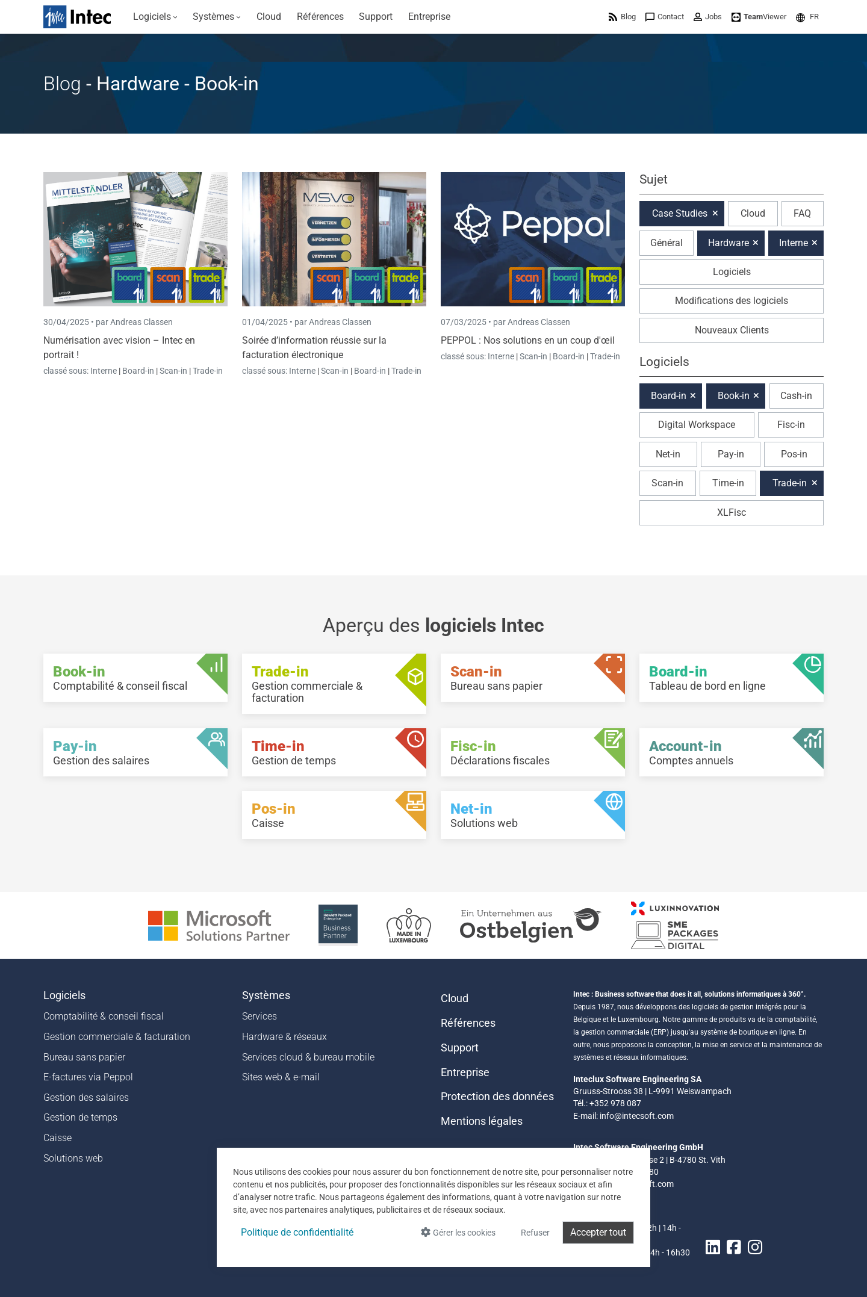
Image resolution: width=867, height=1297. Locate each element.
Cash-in (796, 395)
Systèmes (266, 995)
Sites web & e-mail (281, 1077)
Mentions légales (482, 1121)
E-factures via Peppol (88, 1077)
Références (468, 1023)
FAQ (802, 213)
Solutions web (73, 1158)
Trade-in (208, 371)
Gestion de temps (80, 1117)
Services (259, 1016)
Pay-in (731, 454)
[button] (807, 16)
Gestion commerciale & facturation (116, 1036)
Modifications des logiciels (731, 300)
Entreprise (465, 1072)
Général (666, 243)
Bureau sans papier (84, 1057)
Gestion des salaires (86, 1097)
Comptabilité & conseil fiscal (103, 1016)
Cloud (753, 213)
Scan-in (173, 371)
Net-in (668, 454)
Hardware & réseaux (284, 1036)
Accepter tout (598, 1232)
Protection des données (497, 1097)
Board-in (138, 371)
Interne (104, 371)
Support (460, 1048)
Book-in (734, 395)
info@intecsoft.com (637, 1116)
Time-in (728, 483)
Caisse (57, 1138)
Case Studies (679, 213)
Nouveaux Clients (732, 330)
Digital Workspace (696, 424)
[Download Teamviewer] (759, 16)
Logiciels (732, 271)
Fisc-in (791, 424)
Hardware (728, 243)
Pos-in (794, 454)
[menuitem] (155, 17)
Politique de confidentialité (297, 1232)
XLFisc (731, 512)
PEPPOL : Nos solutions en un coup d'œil (528, 340)
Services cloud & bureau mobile (308, 1057)
